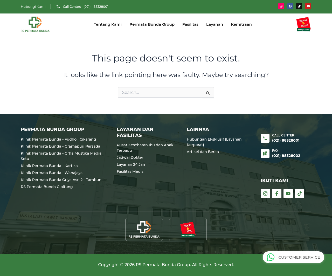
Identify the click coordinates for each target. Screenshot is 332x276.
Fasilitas (190, 24)
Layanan (214, 24)
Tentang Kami (108, 24)
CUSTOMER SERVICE (299, 257)
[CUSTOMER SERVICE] (271, 257)
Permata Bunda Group (152, 24)
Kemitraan (241, 24)
